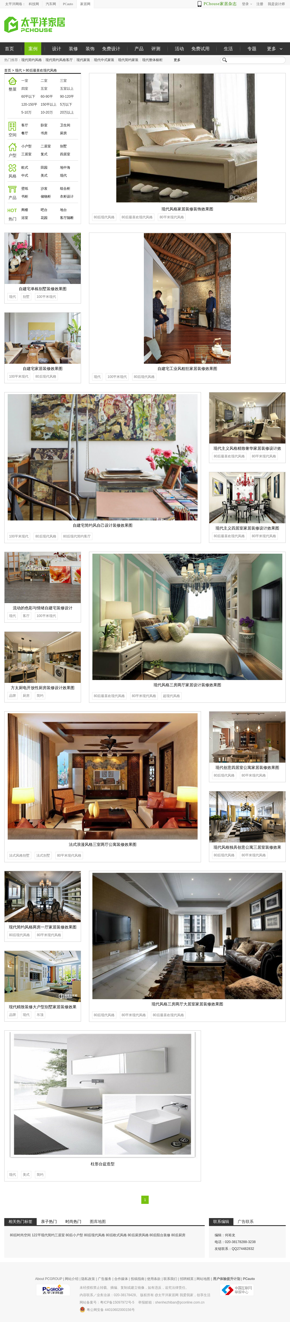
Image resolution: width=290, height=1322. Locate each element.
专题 (251, 48)
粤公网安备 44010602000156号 (107, 1309)
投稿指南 (137, 1279)
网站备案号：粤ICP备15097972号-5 (107, 1302)
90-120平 (67, 97)
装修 (73, 48)
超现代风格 (171, 696)
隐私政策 (88, 1279)
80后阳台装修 (160, 1235)
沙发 (44, 189)
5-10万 (26, 112)
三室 (63, 81)
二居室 (46, 146)
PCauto (68, 4)
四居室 (65, 154)
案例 (33, 48)
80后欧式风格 (116, 1235)
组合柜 (65, 189)
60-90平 (47, 97)
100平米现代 (117, 377)
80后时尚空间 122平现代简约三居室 (37, 1235)
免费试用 (200, 48)
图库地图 (98, 1221)
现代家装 (83, 60)
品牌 (12, 696)
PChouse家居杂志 (220, 4)
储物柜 (46, 196)
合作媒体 (121, 1279)
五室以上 (67, 89)
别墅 (63, 146)
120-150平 (29, 104)
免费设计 (111, 48)
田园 (44, 168)
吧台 (44, 210)
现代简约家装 (128, 60)
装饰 (90, 48)
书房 (44, 133)
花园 (44, 218)
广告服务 (104, 1279)
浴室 (24, 218)
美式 (44, 175)
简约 (40, 696)
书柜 (24, 196)
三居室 (26, 154)
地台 (63, 210)
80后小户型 (74, 1235)
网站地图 (203, 1279)
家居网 (85, 4)
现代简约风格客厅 (59, 60)
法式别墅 (43, 855)
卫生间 (65, 125)
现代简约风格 (31, 60)
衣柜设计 (67, 196)
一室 (24, 81)
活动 (179, 48)
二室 (44, 81)
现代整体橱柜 (152, 60)
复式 (44, 154)
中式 (24, 175)
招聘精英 (187, 1279)
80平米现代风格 (172, 217)
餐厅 (24, 133)
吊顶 (40, 1015)
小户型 (26, 146)
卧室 (44, 125)
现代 (18, 70)
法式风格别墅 (19, 855)
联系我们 (170, 1279)
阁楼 (24, 210)
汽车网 (51, 4)
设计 (56, 48)
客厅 (24, 125)
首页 (9, 48)
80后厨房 (178, 1235)
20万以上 (67, 112)
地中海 (65, 168)
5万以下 (66, 104)
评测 (155, 48)
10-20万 (47, 112)
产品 (139, 48)
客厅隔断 (67, 218)
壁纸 (24, 189)
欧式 (24, 168)
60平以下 (28, 97)
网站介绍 (71, 1279)
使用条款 (154, 1279)
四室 (24, 89)
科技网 (34, 4)
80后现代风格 (104, 217)
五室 (44, 89)
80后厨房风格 (138, 1235)
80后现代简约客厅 (77, 536)
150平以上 (49, 104)
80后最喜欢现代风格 (41, 70)
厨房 (63, 133)
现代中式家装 (104, 60)
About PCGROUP (48, 1279)
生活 (228, 48)
